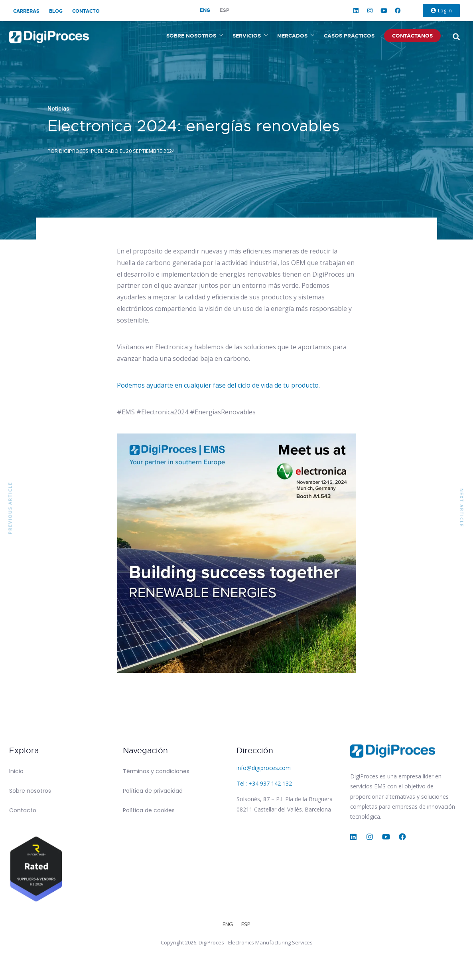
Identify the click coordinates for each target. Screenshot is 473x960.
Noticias (58, 108)
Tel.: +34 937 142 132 (264, 783)
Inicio (16, 771)
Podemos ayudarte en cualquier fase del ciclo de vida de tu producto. (218, 385)
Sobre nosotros (191, 35)
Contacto (86, 11)
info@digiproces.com (263, 768)
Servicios (247, 35)
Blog (56, 11)
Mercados (292, 35)
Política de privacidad (153, 791)
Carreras (26, 11)
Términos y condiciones (156, 771)
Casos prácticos (349, 35)
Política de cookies (149, 810)
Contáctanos (412, 35)
